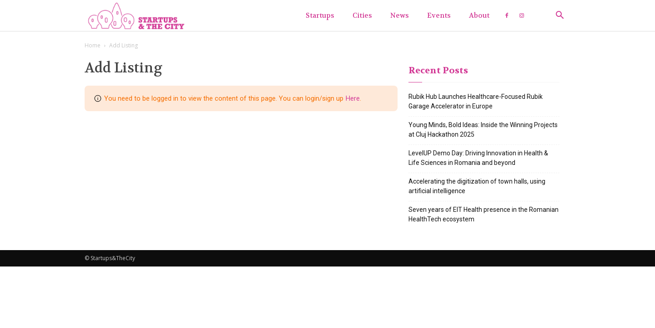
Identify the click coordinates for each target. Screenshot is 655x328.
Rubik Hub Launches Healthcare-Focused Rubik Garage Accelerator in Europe (475, 101)
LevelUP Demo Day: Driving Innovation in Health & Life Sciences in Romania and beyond (478, 157)
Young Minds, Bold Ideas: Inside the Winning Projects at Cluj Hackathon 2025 (483, 129)
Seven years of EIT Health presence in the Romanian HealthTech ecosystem (483, 214)
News (399, 15)
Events (439, 15)
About (479, 15)
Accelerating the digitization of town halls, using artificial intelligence (476, 186)
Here (353, 98)
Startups (320, 15)
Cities (362, 15)
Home (93, 45)
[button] (559, 16)
